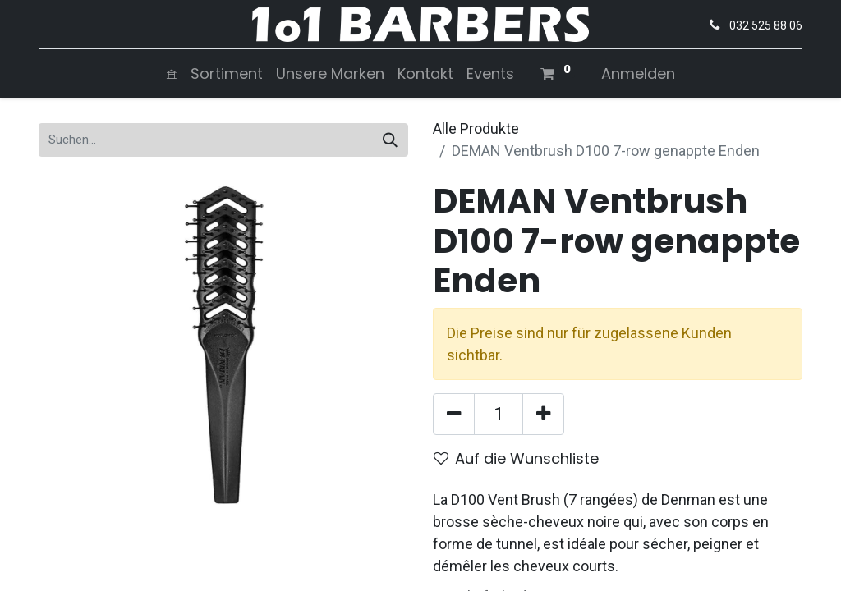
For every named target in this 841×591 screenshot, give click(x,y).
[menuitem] (171, 73)
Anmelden (638, 73)
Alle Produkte (476, 128)
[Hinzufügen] (543, 414)
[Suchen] (390, 140)
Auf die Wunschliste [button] (516, 458)
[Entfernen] (454, 414)
